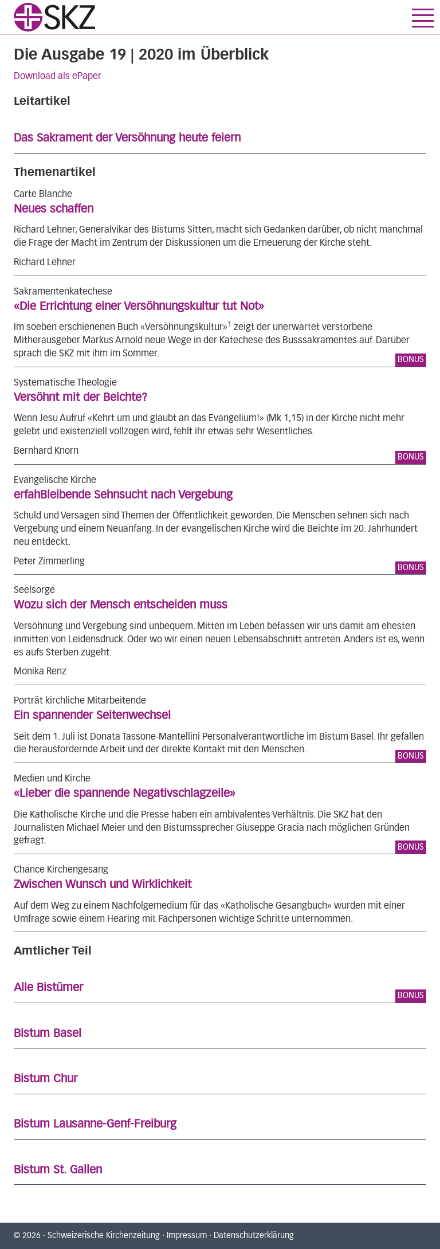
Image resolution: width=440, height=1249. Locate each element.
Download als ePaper (57, 76)
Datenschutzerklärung (254, 1236)
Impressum (187, 1236)
